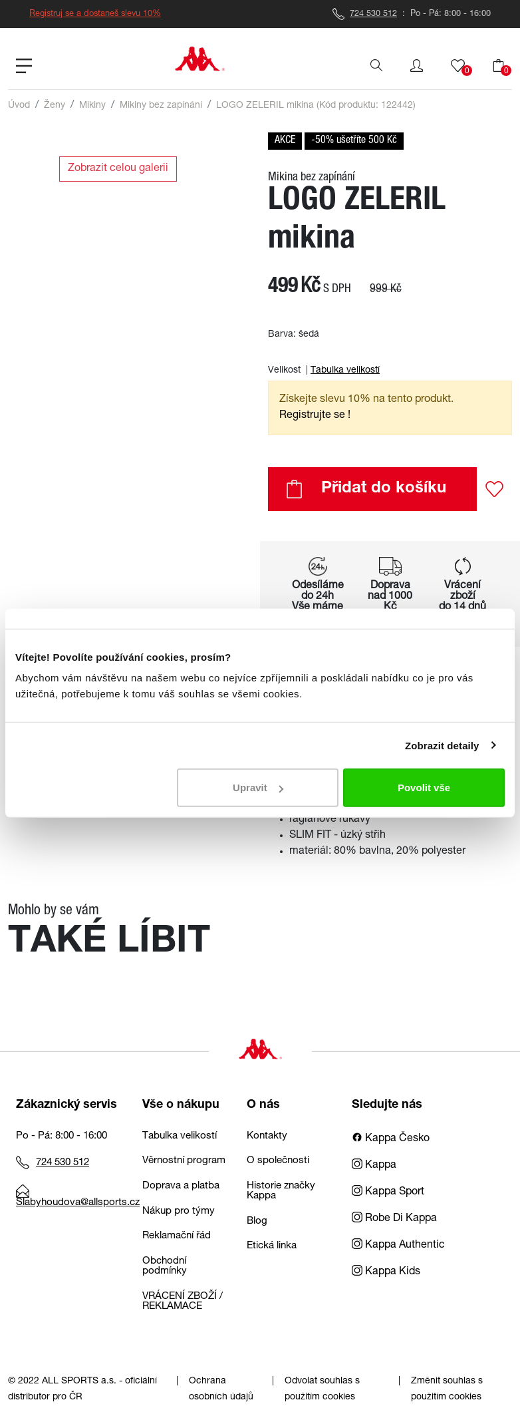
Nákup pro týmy (178, 1211)
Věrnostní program (183, 1161)
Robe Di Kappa (394, 1219)
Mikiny (92, 105)
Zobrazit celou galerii (118, 169)
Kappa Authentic (398, 1245)
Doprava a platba (180, 1186)
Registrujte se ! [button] (314, 416)
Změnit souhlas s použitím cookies (447, 1389)
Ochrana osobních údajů (221, 1389)
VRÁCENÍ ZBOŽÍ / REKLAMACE (182, 1302)
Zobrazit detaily (442, 745)
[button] (416, 66)
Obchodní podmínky (164, 1266)
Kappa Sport (388, 1192)
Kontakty (267, 1136)
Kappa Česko (391, 1139)
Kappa (374, 1165)
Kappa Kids (386, 1272)
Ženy (54, 105)
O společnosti (278, 1161)
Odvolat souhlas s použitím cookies (322, 1389)
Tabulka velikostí (345, 370)
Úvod (19, 105)
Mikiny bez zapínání (161, 105)
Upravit (258, 787)
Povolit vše (424, 787)
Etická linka (272, 1246)
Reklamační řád (176, 1236)
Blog (257, 1221)
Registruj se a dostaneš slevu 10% (95, 14)
